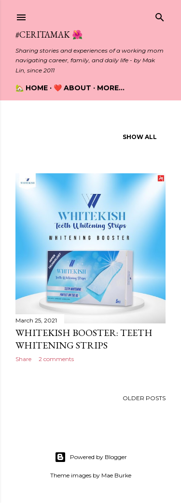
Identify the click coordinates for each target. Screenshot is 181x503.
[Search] (160, 15)
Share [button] (23, 359)
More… (111, 88)
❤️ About (72, 88)
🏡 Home (31, 88)
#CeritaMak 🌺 (49, 34)
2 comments (56, 359)
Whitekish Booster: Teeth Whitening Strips (84, 338)
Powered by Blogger (91, 457)
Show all (140, 136)
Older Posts (144, 398)
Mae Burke (116, 475)
